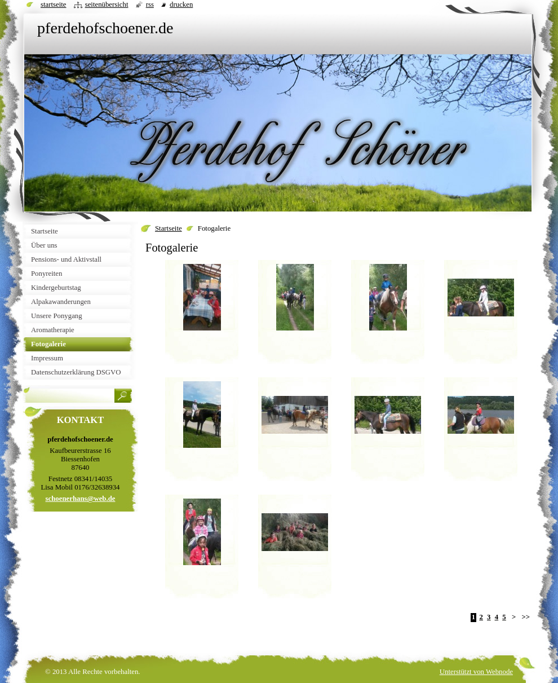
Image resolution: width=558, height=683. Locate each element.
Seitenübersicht (107, 4)
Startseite (168, 228)
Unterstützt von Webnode (476, 672)
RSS (150, 4)
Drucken (181, 4)
